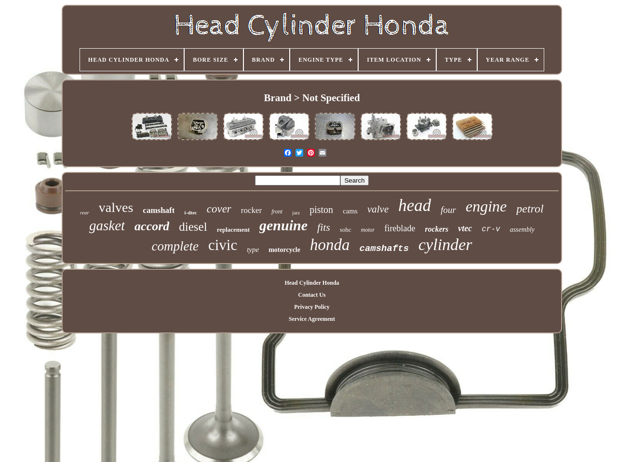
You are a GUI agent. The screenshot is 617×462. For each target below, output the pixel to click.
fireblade (399, 228)
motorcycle (284, 249)
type (253, 249)
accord (151, 226)
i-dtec (190, 212)
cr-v (491, 229)
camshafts (384, 248)
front (276, 211)
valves (116, 207)
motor (368, 229)
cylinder (445, 244)
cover (219, 209)
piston (321, 209)
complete (174, 246)
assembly (522, 229)
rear (84, 212)
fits (323, 227)
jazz (296, 212)
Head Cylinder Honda (311, 282)
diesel (193, 226)
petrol (529, 208)
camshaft (158, 210)
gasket (107, 225)
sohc (345, 229)
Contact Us (311, 294)
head (414, 205)
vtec (465, 228)
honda (330, 244)
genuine (283, 225)
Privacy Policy (312, 307)
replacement (233, 229)
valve (378, 209)
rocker (251, 210)
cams (350, 211)
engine (486, 206)
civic (222, 245)
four (448, 210)
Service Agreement (312, 319)
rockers (436, 229)
